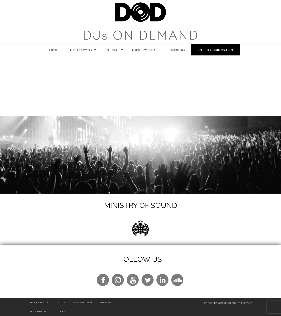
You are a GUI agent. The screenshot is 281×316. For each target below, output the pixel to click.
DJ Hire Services (81, 49)
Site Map (105, 302)
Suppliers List (39, 311)
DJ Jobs (60, 311)
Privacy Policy (39, 302)
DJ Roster (112, 49)
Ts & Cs (60, 302)
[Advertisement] (140, 85)
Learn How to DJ (143, 49)
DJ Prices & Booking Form (215, 49)
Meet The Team (82, 302)
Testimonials (176, 49)
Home (53, 49)
